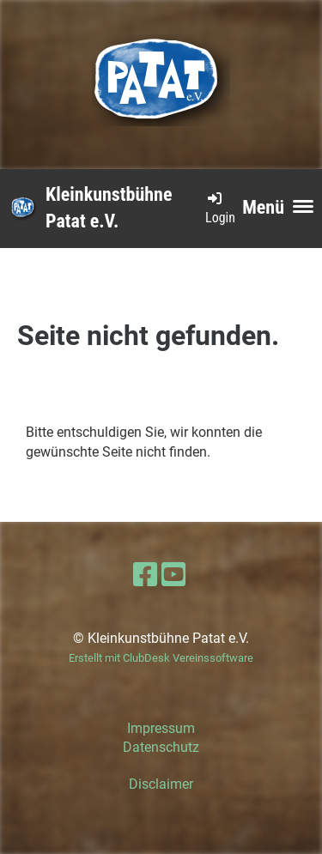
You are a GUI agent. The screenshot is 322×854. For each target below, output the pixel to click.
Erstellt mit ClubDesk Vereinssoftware (161, 657)
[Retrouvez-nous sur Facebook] (145, 575)
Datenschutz (161, 747)
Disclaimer (161, 784)
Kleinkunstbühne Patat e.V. (109, 208)
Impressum (161, 728)
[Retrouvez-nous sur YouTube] (173, 575)
